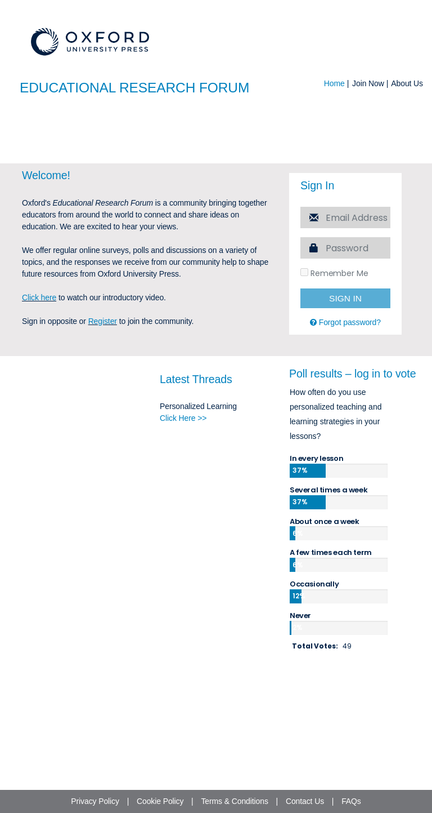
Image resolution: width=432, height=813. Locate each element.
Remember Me (334, 363)
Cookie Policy (160, 801)
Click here (39, 387)
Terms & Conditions (234, 801)
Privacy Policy (95, 801)
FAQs (351, 801)
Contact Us (305, 801)
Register (102, 410)
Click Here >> (183, 507)
